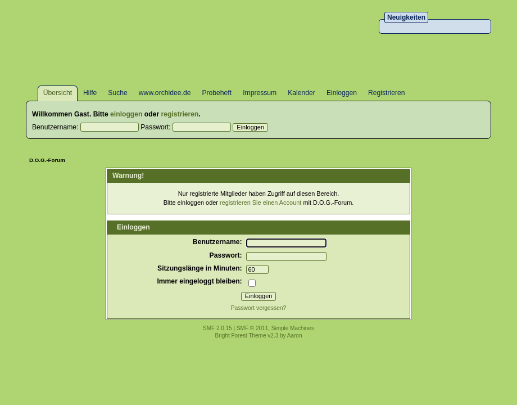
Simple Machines (292, 328)
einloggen (126, 114)
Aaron (294, 335)
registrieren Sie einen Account (260, 202)
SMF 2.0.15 (217, 328)
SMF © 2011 (252, 328)
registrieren (180, 114)
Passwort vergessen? (259, 308)
